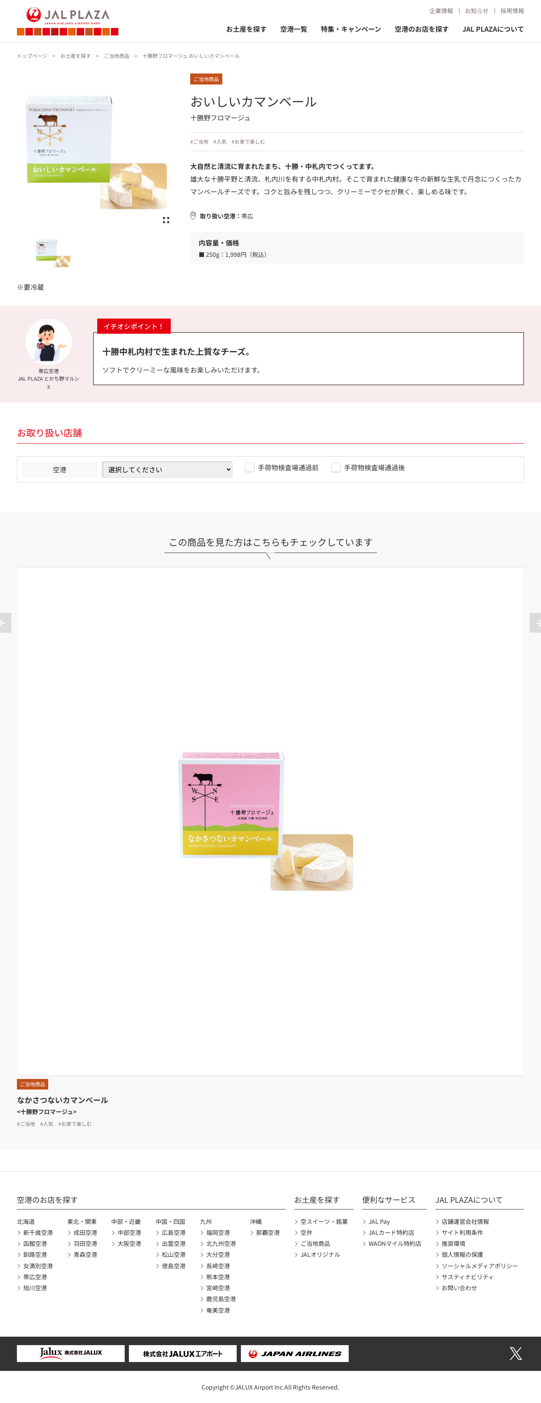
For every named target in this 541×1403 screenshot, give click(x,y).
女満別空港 (38, 1265)
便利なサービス (388, 1199)
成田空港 (85, 1232)
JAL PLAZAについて (493, 29)
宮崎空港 (218, 1287)
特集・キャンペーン (351, 29)
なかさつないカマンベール (62, 1099)
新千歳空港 (38, 1232)
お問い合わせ (459, 1287)
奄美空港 (218, 1310)
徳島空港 (174, 1265)
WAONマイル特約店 (395, 1243)
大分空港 (218, 1254)
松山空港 (174, 1254)
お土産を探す (246, 29)
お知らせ (477, 10)
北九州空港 (221, 1243)
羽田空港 (85, 1243)
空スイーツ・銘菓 (324, 1221)
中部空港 (129, 1232)
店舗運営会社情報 (465, 1221)
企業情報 (441, 10)
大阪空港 (129, 1243)
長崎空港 (218, 1265)
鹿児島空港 (221, 1298)
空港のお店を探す (422, 29)
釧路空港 (35, 1254)
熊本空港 (218, 1276)
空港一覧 (293, 29)
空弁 (306, 1232)
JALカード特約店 (391, 1232)
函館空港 (35, 1243)
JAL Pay (379, 1221)
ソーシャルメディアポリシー (480, 1265)
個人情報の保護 (462, 1254)
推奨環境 (453, 1243)
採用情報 (512, 10)
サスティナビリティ (468, 1276)
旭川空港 (35, 1287)
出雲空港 (174, 1243)
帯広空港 (35, 1276)
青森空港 (85, 1254)
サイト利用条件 (462, 1232)
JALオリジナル (320, 1254)
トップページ (32, 55)
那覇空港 (268, 1232)
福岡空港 (218, 1232)
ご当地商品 (116, 55)
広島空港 (174, 1232)
